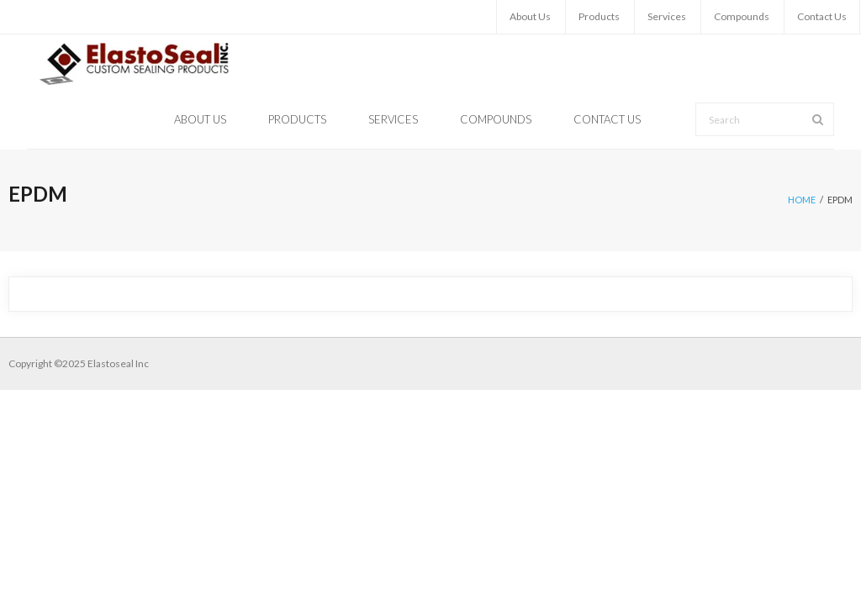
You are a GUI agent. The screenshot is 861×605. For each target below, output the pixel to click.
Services (666, 16)
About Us (530, 16)
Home (802, 199)
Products (599, 16)
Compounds (741, 16)
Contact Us (822, 16)
